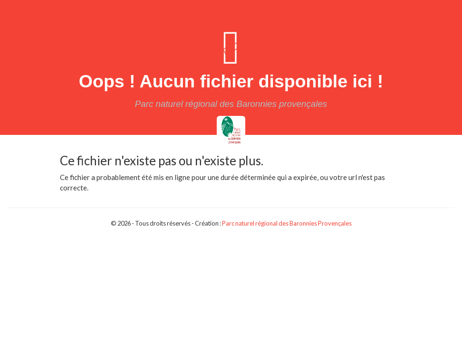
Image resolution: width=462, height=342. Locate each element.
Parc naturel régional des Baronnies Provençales (287, 223)
